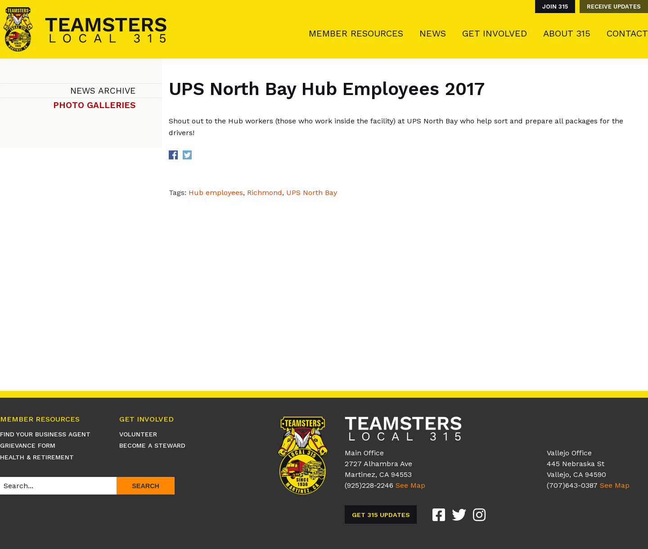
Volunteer (138, 434)
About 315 (566, 33)
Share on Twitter (187, 154)
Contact (627, 33)
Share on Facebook (173, 154)
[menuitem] (553, 6)
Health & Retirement (37, 457)
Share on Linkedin (200, 154)
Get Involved (494, 33)
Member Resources (356, 33)
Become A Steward (152, 445)
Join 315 (555, 6)
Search (145, 486)
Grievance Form (27, 445)
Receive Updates (614, 6)
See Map (410, 485)
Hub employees (216, 192)
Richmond (264, 192)
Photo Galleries (94, 105)
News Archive (102, 91)
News (432, 33)
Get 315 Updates (381, 514)
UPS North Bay (311, 192)
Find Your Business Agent (45, 434)
